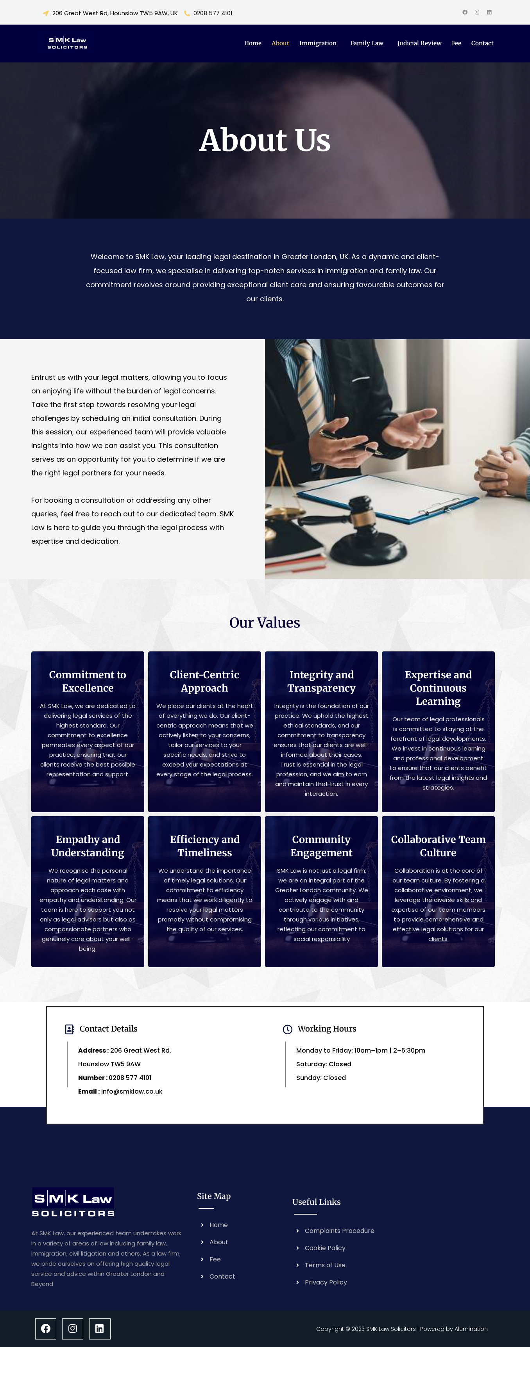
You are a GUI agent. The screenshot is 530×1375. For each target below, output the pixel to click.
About (280, 43)
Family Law (367, 43)
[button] (320, 43)
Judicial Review (420, 43)
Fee (456, 43)
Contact (482, 43)
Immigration (318, 43)
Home (252, 43)
